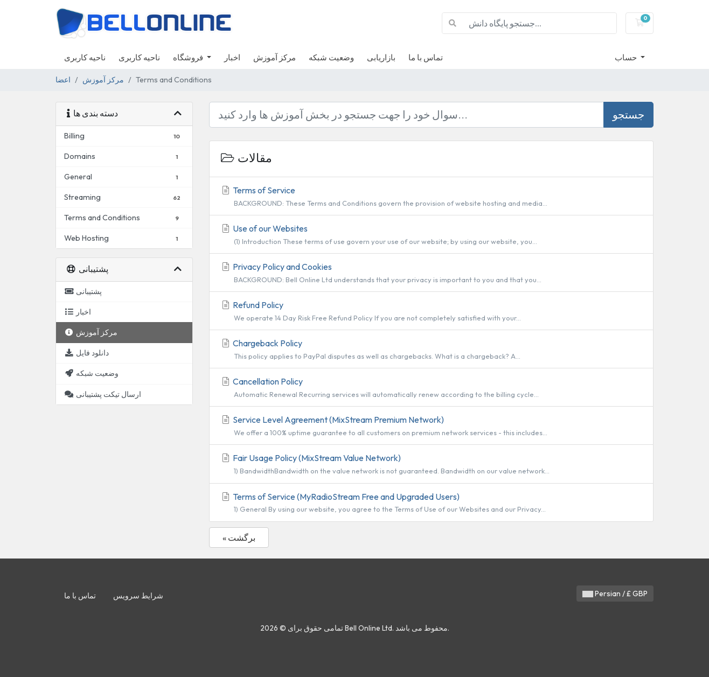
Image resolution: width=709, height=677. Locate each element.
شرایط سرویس (138, 596)
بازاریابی (381, 57)
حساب (626, 57)
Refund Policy (431, 311)
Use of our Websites (431, 235)
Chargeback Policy (431, 349)
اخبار (232, 57)
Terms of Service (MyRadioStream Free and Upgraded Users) (431, 503)
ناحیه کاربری (85, 57)
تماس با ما (425, 57)
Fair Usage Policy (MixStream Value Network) (431, 464)
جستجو (628, 114)
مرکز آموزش (274, 57)
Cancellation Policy (431, 388)
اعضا (63, 80)
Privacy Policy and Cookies (431, 273)
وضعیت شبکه (331, 57)
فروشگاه (189, 57)
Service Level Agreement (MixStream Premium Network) (431, 426)
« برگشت (239, 537)
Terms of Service (431, 196)
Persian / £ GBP (615, 593)
